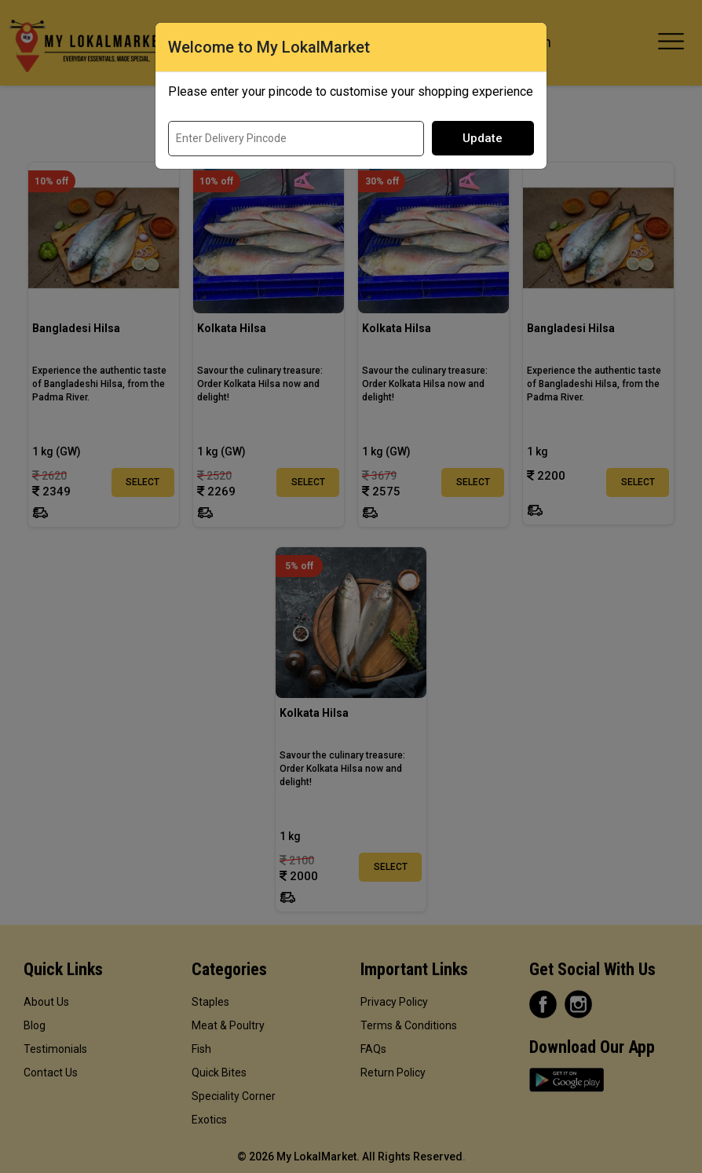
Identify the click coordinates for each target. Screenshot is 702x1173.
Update (483, 138)
